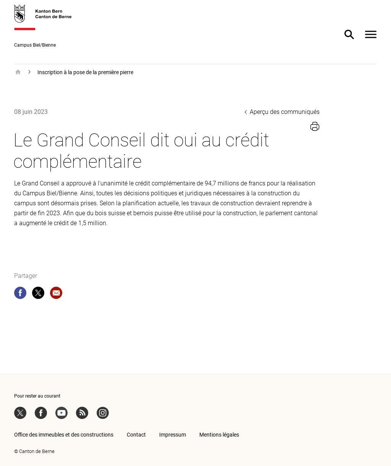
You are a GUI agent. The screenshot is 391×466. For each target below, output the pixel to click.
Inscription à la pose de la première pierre (85, 72)
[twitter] (38, 294)
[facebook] (20, 294)
